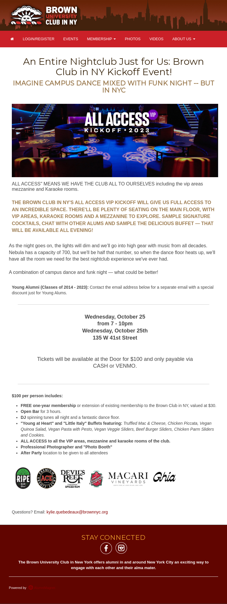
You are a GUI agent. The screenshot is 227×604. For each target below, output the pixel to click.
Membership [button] (101, 39)
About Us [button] (183, 39)
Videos (156, 39)
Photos (132, 39)
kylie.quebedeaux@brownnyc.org (77, 512)
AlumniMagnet (41, 588)
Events (70, 39)
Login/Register (38, 39)
